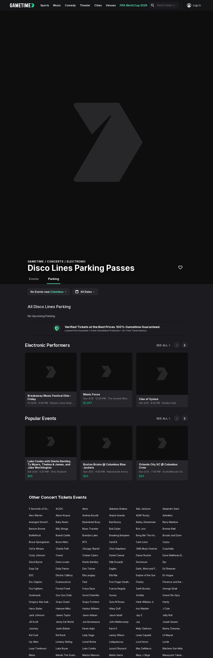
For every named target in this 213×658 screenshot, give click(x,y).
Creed (59, 555)
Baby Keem (62, 522)
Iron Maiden (142, 608)
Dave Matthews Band (174, 555)
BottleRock (35, 535)
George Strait (170, 588)
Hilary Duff (114, 608)
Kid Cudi (33, 635)
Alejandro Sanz (171, 508)
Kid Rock (61, 635)
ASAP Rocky (143, 515)
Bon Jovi (141, 528)
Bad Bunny (115, 522)
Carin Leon (142, 542)
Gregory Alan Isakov (40, 601)
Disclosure (141, 562)
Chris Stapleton (117, 548)
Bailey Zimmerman (146, 522)
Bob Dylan (114, 528)
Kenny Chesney (171, 628)
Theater (85, 5)
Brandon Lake (90, 535)
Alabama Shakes (118, 508)
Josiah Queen (170, 621)
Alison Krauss (63, 515)
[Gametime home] (24, 5)
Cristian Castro (90, 555)
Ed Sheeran (169, 568)
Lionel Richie (89, 641)
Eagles (112, 568)
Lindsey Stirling (64, 641)
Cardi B (113, 542)
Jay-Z (139, 615)
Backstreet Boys (91, 522)
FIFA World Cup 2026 (133, 5)
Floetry (140, 581)
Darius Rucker (143, 555)
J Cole (166, 608)
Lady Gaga (88, 635)
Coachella (168, 548)
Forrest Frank (63, 588)
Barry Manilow (170, 522)
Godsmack (35, 595)
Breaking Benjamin (119, 535)
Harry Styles (35, 608)
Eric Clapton (35, 581)
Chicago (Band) (91, 548)
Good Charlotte (90, 595)
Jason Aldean (89, 615)
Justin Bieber (63, 628)
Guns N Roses (116, 601)
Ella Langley (88, 575)
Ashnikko (168, 515)
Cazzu (166, 542)
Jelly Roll (167, 615)
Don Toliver (88, 568)
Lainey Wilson (116, 635)
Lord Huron (142, 641)
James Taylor (63, 615)
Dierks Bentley (90, 562)
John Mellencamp (119, 621)
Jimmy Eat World (65, 621)
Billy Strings (62, 528)
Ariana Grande (117, 515)
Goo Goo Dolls (64, 595)
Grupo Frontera (90, 601)
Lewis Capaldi (143, 635)
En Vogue (168, 575)
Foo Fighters (36, 588)
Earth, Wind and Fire (147, 568)
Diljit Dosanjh (116, 562)
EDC (31, 575)
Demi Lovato (62, 562)
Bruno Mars (62, 542)
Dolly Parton (62, 568)
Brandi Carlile (63, 535)
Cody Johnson (37, 555)
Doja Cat (33, 568)
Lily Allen (33, 641)
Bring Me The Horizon (148, 535)
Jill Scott (33, 621)
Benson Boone (37, 528)
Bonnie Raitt (169, 528)
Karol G (113, 628)
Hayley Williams (90, 608)
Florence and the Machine (175, 581)
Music (57, 5)
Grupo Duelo (63, 601)
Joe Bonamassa (91, 621)
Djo (164, 562)
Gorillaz (140, 595)
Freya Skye (88, 588)
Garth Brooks (143, 588)
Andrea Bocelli (90, 515)
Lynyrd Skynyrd (117, 648)
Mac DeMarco (143, 648)
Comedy (70, 5)
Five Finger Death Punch (121, 581)
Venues (111, 5)
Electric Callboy (64, 575)
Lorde (166, 641)
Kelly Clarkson (143, 628)
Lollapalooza (116, 641)
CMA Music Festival (146, 548)
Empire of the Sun (145, 575)
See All (163, 345)
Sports (44, 5)
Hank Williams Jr (145, 601)
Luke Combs (89, 648)
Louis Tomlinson (37, 648)
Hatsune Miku (63, 608)
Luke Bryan (62, 648)
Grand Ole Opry (171, 595)
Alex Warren (35, 515)
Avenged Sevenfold (40, 522)
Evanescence (63, 581)
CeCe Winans (36, 548)
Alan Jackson (143, 508)
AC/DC (59, 508)
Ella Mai (113, 575)
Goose (112, 595)
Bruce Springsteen (39, 542)
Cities (98, 5)
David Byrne (35, 562)
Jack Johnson (36, 615)
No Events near (48, 291)
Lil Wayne (168, 635)
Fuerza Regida (117, 588)
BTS (84, 542)
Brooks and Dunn (172, 535)
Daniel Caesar (116, 555)
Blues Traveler (90, 528)
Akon (85, 508)
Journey (33, 628)
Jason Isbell (115, 615)
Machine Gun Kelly (173, 648)
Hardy (166, 601)
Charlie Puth (62, 548)
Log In (194, 5)
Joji (138, 621)
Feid (84, 581)
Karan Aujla (88, 628)
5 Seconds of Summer (41, 508)
